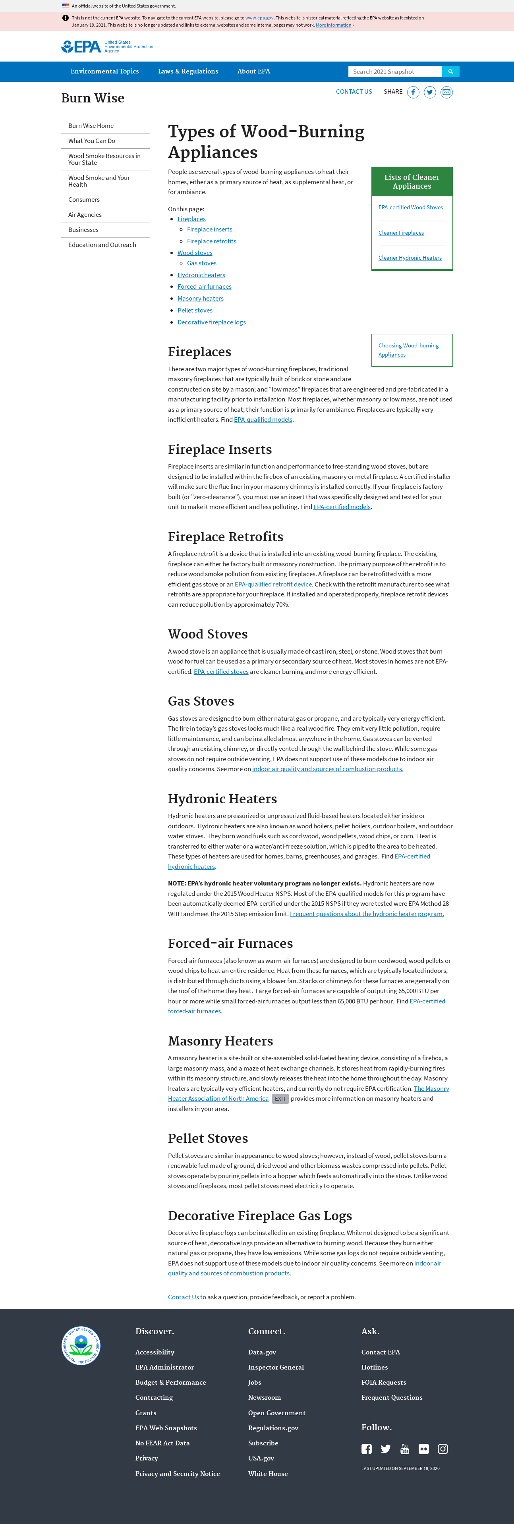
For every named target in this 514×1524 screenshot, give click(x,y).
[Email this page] (447, 92)
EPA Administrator (164, 1368)
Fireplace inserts (209, 229)
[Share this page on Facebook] (413, 92)
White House (268, 1474)
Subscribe (263, 1443)
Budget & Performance (170, 1383)
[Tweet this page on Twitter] (430, 92)
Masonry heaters (201, 298)
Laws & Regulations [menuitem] (188, 71)
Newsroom (264, 1398)
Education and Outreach (102, 244)
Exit (280, 1098)
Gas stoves (201, 263)
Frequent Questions (392, 1398)
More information (334, 25)
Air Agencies (85, 214)
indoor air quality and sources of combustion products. (328, 768)
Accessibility (154, 1352)
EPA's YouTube (405, 1449)
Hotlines (374, 1368)
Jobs (254, 1383)
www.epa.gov (259, 18)
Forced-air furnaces (205, 286)
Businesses (83, 229)
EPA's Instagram (443, 1449)
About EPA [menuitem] (254, 71)
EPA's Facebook (366, 1449)
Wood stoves (195, 252)
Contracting (154, 1398)
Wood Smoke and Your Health (99, 181)
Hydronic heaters (201, 274)
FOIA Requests (383, 1383)
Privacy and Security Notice (177, 1474)
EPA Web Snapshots (166, 1428)
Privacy (146, 1458)
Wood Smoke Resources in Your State (104, 159)
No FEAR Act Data (162, 1443)
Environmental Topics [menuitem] (105, 71)
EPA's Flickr (424, 1449)
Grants (146, 1413)
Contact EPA (380, 1352)
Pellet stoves (195, 310)
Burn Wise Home (91, 125)
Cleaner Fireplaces (401, 232)
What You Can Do (91, 140)
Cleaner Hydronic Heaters (410, 257)
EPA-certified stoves (221, 671)
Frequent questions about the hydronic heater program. (367, 913)
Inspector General (276, 1368)
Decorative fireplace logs (212, 322)
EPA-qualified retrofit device (273, 584)
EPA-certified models (342, 506)
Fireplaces (192, 218)
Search (451, 71)
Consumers (84, 199)
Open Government (277, 1413)
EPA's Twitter (386, 1449)
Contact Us (354, 91)
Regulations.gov (273, 1428)
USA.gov (261, 1458)
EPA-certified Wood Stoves (411, 207)
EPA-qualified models (263, 419)
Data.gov (262, 1352)
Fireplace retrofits (211, 241)
